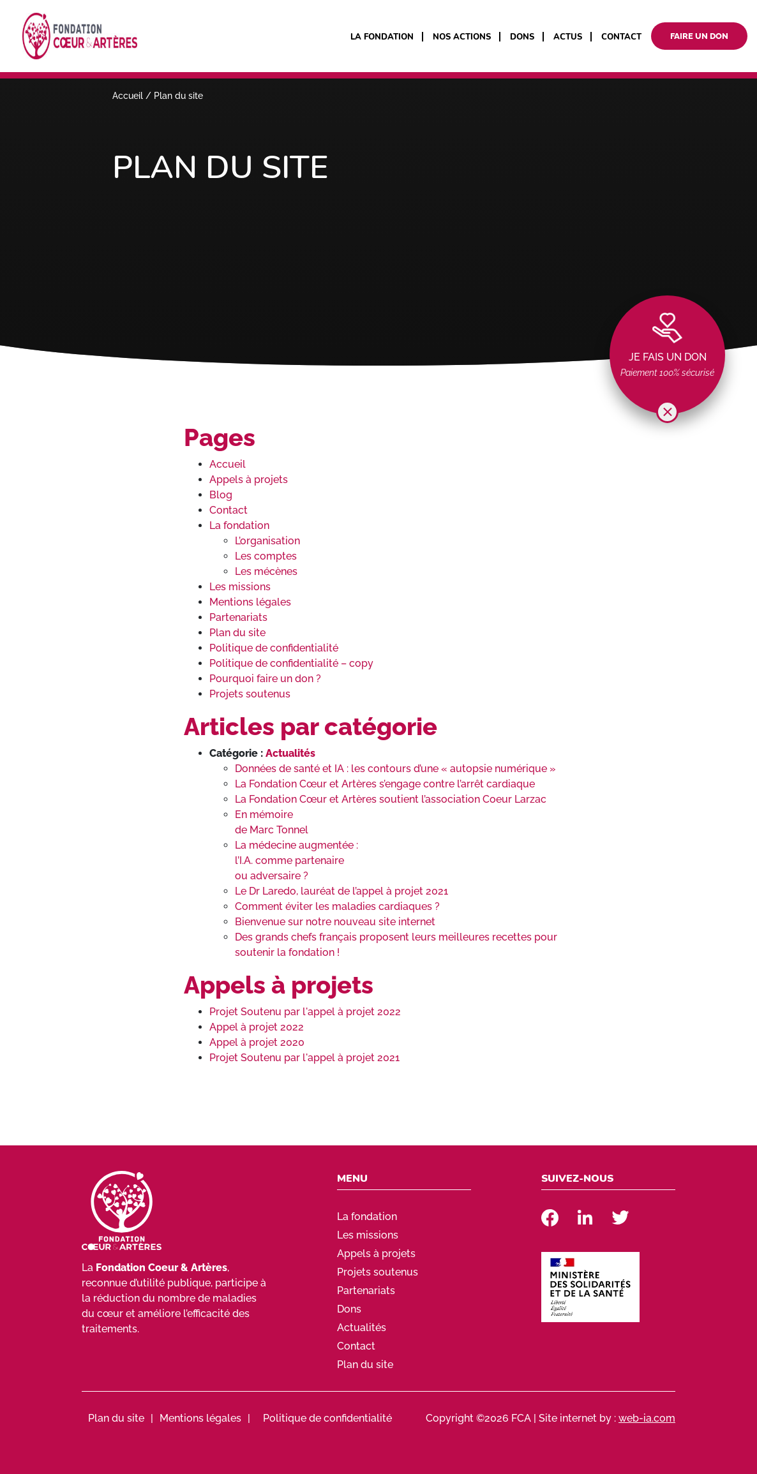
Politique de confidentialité (273, 648)
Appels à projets (248, 479)
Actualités (290, 753)
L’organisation (267, 541)
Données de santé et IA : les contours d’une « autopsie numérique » (395, 769)
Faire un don (699, 36)
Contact (621, 37)
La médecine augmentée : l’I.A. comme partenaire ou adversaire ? (296, 860)
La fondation (382, 37)
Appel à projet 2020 (256, 1042)
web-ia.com (646, 1418)
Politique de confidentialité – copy (291, 663)
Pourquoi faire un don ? (265, 679)
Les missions (240, 587)
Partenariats (238, 617)
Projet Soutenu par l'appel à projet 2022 (305, 1012)
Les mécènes (266, 571)
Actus (567, 37)
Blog (220, 495)
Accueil (127, 96)
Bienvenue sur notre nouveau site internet (335, 922)
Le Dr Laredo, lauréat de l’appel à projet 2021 (341, 891)
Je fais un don (668, 357)
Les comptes (266, 556)
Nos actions (462, 37)
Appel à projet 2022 (256, 1027)
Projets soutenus (249, 694)
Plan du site (237, 633)
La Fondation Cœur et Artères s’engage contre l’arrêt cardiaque (385, 784)
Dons (522, 37)
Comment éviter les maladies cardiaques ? (337, 906)
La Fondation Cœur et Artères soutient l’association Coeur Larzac (390, 799)
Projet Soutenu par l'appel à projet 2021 (304, 1058)
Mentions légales (250, 602)
